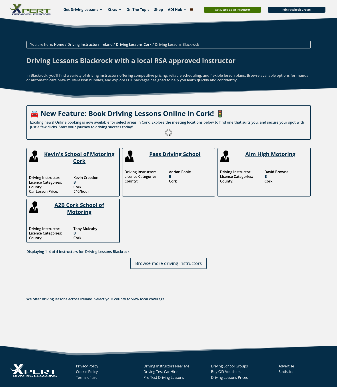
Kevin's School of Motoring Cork (79, 157)
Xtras (112, 9)
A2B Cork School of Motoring (79, 208)
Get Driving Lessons (81, 9)
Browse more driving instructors (168, 263)
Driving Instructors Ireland (90, 44)
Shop (158, 9)
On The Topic (137, 9)
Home (59, 44)
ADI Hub (175, 9)
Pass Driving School (175, 154)
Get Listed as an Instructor (232, 10)
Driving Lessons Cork (134, 44)
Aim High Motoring (270, 154)
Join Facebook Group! (297, 10)
